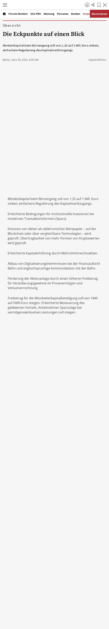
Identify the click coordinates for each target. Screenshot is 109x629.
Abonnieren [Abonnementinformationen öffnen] (99, 14)
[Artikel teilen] (93, 5)
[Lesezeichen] (99, 5)
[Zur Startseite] (47, 5)
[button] (5, 5)
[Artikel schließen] (105, 5)
